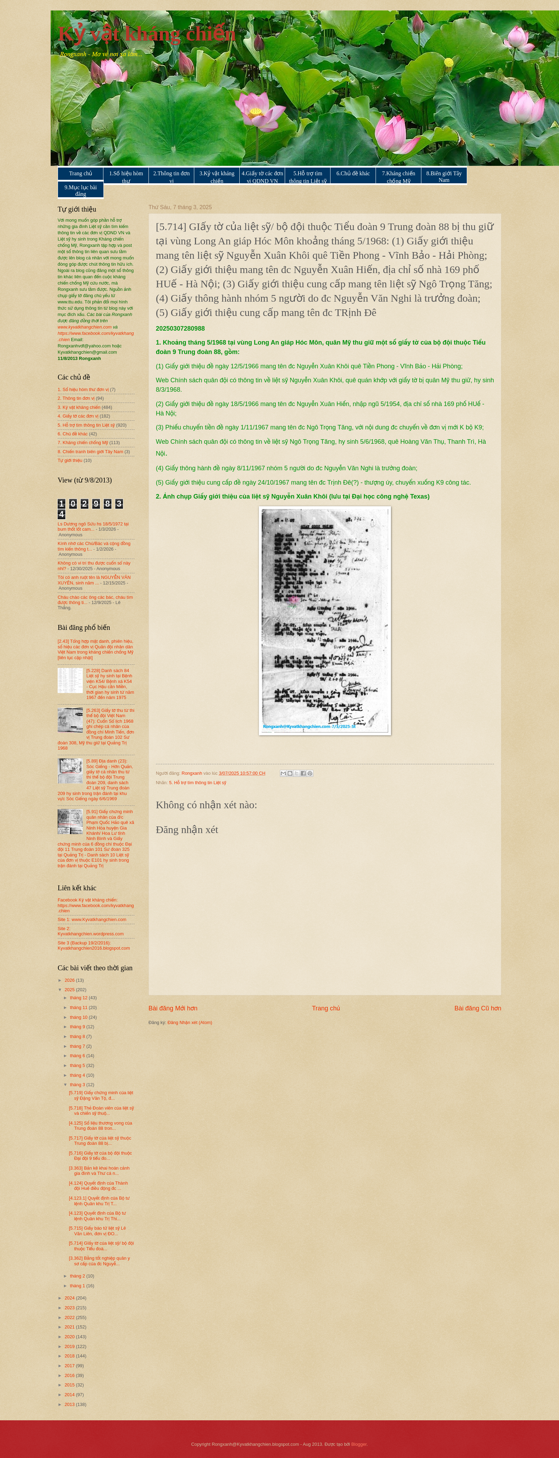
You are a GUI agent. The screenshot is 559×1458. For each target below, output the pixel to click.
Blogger (359, 1444)
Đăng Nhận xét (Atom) (189, 1022)
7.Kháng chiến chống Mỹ (398, 177)
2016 (70, 1375)
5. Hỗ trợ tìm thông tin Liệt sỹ (197, 782)
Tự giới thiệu (70, 460)
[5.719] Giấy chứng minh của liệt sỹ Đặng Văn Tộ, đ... (101, 1095)
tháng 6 (78, 1055)
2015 (70, 1384)
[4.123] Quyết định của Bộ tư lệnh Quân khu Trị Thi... (97, 1215)
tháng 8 (78, 1036)
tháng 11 (79, 1007)
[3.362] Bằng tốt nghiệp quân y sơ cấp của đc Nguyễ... (99, 1261)
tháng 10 (79, 1017)
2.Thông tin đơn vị (171, 177)
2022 (70, 1317)
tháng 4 (78, 1075)
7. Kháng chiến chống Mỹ (83, 442)
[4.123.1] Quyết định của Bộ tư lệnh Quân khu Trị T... (99, 1200)
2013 (70, 1404)
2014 (70, 1394)
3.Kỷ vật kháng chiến (216, 177)
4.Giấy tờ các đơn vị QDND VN (262, 177)
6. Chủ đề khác (73, 433)
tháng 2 (78, 1276)
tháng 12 (79, 997)
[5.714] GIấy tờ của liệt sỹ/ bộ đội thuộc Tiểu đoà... (101, 1245)
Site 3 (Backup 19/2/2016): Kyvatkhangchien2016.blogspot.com (94, 945)
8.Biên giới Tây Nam (444, 176)
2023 (70, 1307)
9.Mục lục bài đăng (81, 190)
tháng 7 (78, 1046)
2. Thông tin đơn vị (76, 398)
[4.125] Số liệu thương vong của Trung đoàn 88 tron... (100, 1125)
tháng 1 (78, 1285)
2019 (70, 1346)
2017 (70, 1365)
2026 (70, 980)
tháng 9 (78, 1026)
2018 (70, 1355)
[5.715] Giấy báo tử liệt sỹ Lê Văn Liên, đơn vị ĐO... (97, 1230)
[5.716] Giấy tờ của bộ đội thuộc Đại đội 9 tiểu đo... (100, 1155)
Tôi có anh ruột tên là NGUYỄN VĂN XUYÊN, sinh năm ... (94, 580)
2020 (70, 1336)
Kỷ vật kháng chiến (147, 33)
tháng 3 (78, 1084)
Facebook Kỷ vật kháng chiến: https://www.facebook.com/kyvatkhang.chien (96, 905)
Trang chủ (81, 173)
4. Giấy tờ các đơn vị (78, 416)
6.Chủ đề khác (353, 173)
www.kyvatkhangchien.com (85, 327)
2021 (70, 1327)
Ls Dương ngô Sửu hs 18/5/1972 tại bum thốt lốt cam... (93, 526)
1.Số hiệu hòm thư (126, 177)
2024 (70, 1298)
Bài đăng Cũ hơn (478, 1008)
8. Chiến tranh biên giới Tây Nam (90, 451)
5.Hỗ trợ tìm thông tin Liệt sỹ (307, 177)
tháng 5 (78, 1065)
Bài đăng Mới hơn (172, 1008)
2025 (70, 989)
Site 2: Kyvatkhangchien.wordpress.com (91, 931)
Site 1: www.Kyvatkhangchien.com (92, 919)
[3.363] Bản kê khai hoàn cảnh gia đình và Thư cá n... (99, 1170)
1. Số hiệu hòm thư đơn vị (83, 389)
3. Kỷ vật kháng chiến (79, 407)
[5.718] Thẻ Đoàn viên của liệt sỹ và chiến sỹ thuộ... (101, 1110)
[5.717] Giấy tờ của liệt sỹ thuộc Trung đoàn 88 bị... (100, 1140)
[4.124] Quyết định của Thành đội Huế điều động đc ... (98, 1185)
